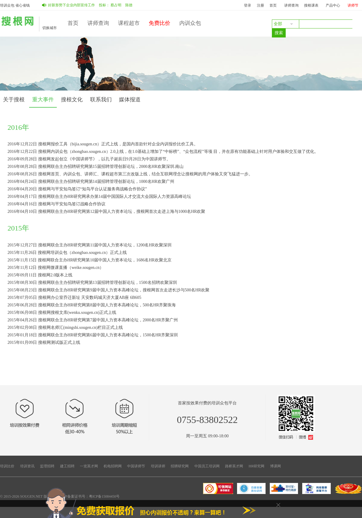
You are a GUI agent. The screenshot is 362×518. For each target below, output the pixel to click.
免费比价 (159, 23)
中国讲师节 (136, 466)
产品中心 (333, 5)
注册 (260, 5)
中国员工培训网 (207, 466)
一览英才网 (89, 466)
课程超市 (129, 23)
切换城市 (49, 28)
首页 (273, 5)
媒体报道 (130, 100)
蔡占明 (117, 5)
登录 (247, 5)
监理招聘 (47, 466)
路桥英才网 (234, 466)
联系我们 (101, 100)
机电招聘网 (113, 466)
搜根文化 (72, 100)
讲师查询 (291, 5)
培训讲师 (158, 466)
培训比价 (7, 466)
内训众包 (190, 23)
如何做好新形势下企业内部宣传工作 (68, 5)
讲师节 (353, 5)
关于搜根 (14, 100)
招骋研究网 (180, 466)
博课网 (275, 466)
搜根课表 (311, 5)
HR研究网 (257, 466)
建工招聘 (67, 466)
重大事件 (43, 100)
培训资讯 (27, 466)
